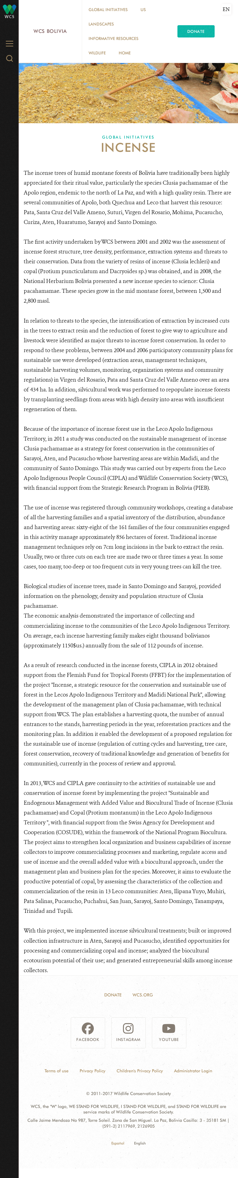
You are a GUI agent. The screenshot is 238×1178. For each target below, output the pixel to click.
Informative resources (113, 38)
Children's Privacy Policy (140, 1070)
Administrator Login (193, 1070)
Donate (196, 31)
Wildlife (97, 52)
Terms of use (57, 1070)
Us (143, 9)
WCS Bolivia (50, 31)
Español (117, 1143)
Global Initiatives (108, 9)
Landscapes (101, 24)
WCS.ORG (143, 994)
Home (125, 52)
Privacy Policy (92, 1070)
